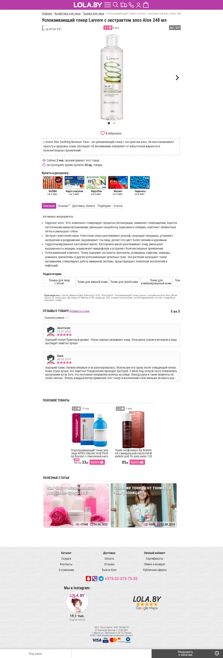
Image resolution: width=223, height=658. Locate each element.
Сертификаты (154, 558)
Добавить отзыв (79, 311)
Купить (95, 462)
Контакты (66, 564)
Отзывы (109, 564)
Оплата (109, 558)
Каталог (66, 553)
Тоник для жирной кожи (92, 282)
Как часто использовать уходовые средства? (71, 490)
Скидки (66, 558)
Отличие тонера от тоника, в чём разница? (142, 490)
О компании (66, 570)
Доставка (109, 553)
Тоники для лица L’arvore (59, 282)
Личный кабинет (154, 553)
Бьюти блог (109, 570)
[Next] (176, 77)
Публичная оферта (155, 570)
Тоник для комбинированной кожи (156, 282)
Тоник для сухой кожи (124, 282)
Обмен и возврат (154, 564)
